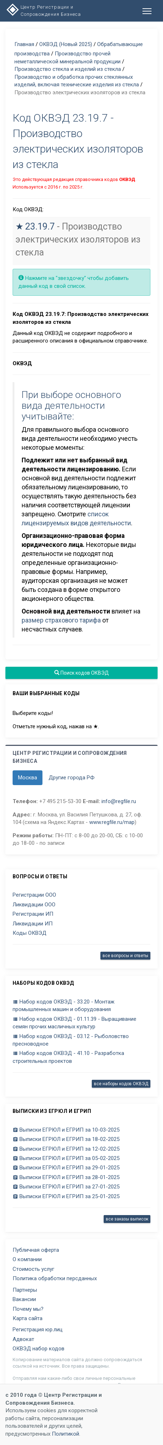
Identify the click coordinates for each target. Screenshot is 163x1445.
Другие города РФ (72, 777)
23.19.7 (40, 226)
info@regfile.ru (118, 801)
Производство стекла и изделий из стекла (67, 69)
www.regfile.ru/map (112, 822)
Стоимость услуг (33, 1269)
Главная (24, 44)
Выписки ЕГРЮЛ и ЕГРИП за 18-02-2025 (66, 1139)
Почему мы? (28, 1309)
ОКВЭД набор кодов (38, 1348)
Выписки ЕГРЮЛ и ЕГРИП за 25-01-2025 (66, 1196)
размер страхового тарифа (61, 620)
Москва (27, 777)
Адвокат (23, 1339)
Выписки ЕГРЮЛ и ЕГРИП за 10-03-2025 (66, 1130)
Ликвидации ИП (33, 923)
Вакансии (24, 1299)
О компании (27, 1259)
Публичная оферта (36, 1250)
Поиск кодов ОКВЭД (81, 673)
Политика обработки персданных (55, 1278)
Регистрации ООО (34, 895)
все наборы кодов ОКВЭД (121, 1083)
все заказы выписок (127, 1219)
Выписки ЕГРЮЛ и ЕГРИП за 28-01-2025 (66, 1177)
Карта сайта (27, 1318)
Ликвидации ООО (34, 904)
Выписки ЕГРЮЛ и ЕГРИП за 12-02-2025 (66, 1149)
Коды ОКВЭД (29, 933)
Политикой (65, 1434)
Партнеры (25, 1290)
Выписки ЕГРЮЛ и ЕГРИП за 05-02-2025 (66, 1158)
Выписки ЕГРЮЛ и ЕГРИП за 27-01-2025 (66, 1186)
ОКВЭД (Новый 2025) (65, 44)
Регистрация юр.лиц (38, 1329)
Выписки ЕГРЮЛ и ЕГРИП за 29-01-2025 (66, 1167)
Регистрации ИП (33, 914)
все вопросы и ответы (125, 955)
